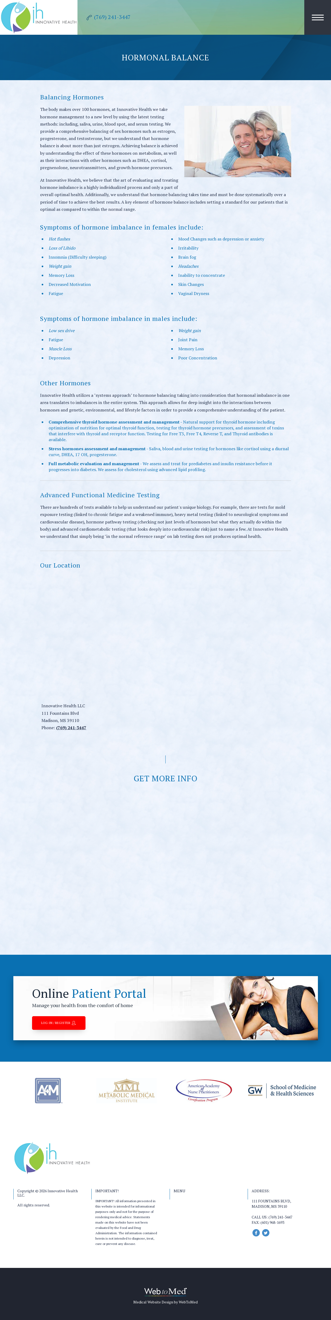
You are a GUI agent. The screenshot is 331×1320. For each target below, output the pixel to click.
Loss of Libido (62, 248)
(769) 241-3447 (71, 728)
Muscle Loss (60, 349)
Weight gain (60, 266)
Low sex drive (62, 330)
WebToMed (188, 1302)
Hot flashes (59, 239)
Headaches (188, 266)
